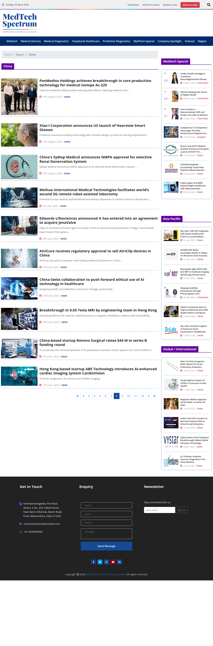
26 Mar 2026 (188, 297)
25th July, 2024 (49, 238)
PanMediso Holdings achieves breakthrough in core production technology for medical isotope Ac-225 (95, 82)
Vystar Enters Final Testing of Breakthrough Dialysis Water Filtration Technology (194, 440)
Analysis (201, 136)
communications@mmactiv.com (41, 523)
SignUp (181, 510)
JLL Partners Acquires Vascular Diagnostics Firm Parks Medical (193, 459)
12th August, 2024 (50, 141)
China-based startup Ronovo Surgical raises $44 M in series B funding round (93, 342)
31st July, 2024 (48, 205)
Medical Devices (31, 41)
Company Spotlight (170, 41)
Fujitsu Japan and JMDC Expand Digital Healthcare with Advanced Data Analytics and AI (193, 187)
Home (7, 54)
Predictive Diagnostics (116, 41)
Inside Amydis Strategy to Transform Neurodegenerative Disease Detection (193, 78)
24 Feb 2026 (187, 118)
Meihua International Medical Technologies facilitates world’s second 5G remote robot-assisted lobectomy (94, 191)
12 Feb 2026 (187, 155)
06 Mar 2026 (187, 98)
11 (135, 396)
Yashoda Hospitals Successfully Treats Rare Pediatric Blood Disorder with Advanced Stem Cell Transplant (192, 170)
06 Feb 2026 (187, 192)
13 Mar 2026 (188, 335)
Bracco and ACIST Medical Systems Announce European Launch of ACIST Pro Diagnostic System (194, 150)
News (67, 96)
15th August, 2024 (50, 96)
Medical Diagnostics (56, 41)
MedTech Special (144, 41)
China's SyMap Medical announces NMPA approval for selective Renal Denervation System (95, 159)
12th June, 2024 (49, 385)
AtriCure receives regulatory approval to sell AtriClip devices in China (95, 252)
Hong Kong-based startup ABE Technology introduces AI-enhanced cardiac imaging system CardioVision (98, 370)
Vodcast (190, 41)
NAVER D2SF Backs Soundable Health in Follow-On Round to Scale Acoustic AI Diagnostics (194, 254)
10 (128, 396)
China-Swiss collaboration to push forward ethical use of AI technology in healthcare (91, 281)
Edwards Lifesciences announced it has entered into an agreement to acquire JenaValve (98, 220)
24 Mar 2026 (187, 83)
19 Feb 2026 (187, 137)
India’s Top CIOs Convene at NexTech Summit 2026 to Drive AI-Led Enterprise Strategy (193, 422)
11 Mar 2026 (188, 389)
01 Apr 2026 (187, 240)
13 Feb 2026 (187, 408)
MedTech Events (151, 4)
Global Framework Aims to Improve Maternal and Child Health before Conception (194, 310)
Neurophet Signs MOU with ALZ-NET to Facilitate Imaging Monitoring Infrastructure (194, 272)
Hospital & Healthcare (86, 41)
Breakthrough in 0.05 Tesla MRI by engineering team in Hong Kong (98, 310)
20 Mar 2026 (188, 316)
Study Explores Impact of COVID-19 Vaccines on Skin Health (193, 383)
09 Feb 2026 (187, 173)
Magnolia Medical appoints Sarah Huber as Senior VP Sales (193, 402)
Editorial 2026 (190, 4)
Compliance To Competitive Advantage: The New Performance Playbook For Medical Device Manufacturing (193, 133)
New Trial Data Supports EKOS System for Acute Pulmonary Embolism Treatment (192, 365)
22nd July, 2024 (49, 295)
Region (202, 41)
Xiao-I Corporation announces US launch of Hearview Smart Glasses (92, 127)
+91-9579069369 (31, 531)
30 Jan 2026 (187, 446)
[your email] (159, 510)
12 (142, 396)
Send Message (106, 546)
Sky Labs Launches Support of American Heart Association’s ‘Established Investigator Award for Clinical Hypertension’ (193, 332)
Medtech (12, 41)
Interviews (203, 82)
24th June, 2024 (49, 322)
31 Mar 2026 (188, 259)
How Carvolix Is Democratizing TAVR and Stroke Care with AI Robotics (194, 112)
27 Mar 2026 (188, 278)
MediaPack (133, 4)
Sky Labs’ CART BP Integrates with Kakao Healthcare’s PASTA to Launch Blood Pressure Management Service (194, 237)
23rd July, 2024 (49, 267)
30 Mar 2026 (188, 370)
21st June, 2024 (49, 356)
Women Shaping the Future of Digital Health (193, 93)
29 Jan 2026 (187, 465)
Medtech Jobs (170, 4)
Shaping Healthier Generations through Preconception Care (190, 291)
